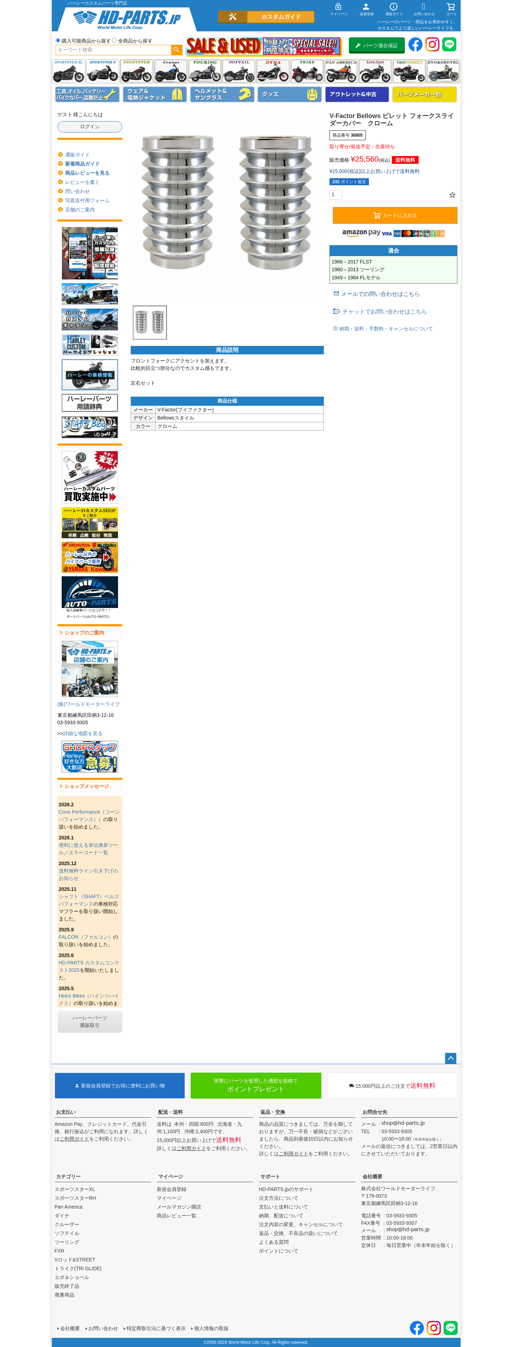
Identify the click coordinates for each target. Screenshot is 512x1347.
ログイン (90, 126)
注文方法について (278, 1198)
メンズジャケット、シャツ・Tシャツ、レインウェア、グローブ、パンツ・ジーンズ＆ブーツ (155, 94)
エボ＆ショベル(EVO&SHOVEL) (443, 71)
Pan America (341, 71)
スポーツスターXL (75, 1189)
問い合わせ (77, 191)
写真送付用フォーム (87, 200)
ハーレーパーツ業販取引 (90, 1021)
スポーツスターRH (75, 1198)
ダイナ (273, 71)
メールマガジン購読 (179, 1207)
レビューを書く (82, 182)
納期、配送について (281, 1215)
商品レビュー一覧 (176, 1215)
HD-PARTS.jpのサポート (286, 1189)
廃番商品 (64, 1295)
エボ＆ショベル (72, 1277)
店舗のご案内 (80, 209)
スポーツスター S (103, 71)
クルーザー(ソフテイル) (171, 71)
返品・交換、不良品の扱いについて (298, 1233)
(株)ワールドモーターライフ (88, 704)
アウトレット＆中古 (357, 94)
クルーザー (67, 1224)
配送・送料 (170, 1112)
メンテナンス (87, 94)
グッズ (289, 94)
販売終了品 (67, 1286)
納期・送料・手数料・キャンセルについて (385, 328)
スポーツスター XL (69, 71)
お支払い (66, 1112)
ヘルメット (222, 94)
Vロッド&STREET (75, 1259)
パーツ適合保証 (377, 45)
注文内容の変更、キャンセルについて (301, 1224)
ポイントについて (278, 1251)
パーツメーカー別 (424, 94)
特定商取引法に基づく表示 (156, 1328)
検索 (176, 50)
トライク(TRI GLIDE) (307, 71)
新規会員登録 (171, 1189)
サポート (270, 1176)
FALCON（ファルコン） (86, 937)
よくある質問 (274, 1242)
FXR (59, 1251)
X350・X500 (375, 71)
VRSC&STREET (409, 71)
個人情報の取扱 (211, 1328)
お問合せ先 (375, 1112)
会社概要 (372, 1176)
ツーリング (205, 71)
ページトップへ (450, 1058)
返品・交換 (272, 1112)
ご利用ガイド (74, 1139)
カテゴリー (68, 1176)
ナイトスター (137, 71)
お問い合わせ (103, 1328)
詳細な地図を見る (83, 733)
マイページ (170, 1176)
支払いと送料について (283, 1207)
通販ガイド (77, 154)
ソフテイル (239, 71)
